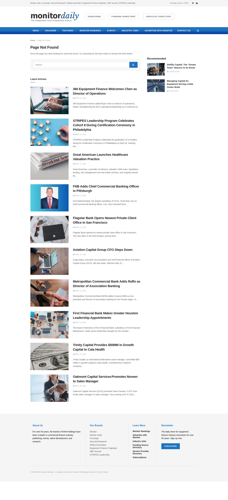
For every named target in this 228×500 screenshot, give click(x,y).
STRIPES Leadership (127, 3)
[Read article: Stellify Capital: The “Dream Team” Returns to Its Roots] (156, 69)
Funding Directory (124, 16)
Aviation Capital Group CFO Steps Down (103, 250)
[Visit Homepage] (54, 17)
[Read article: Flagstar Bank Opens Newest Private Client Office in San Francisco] (49, 229)
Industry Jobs (130, 30)
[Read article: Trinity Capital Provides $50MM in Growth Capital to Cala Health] (49, 356)
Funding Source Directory (140, 446)
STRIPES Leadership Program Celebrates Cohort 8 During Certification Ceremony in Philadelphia (104, 125)
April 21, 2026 (79, 98)
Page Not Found (43, 40)
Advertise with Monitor (159, 30)
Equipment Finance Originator (94, 3)
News (36, 30)
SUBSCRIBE (170, 446)
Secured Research (58, 3)
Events (111, 30)
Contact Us (183, 30)
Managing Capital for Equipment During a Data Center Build (180, 84)
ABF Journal (112, 3)
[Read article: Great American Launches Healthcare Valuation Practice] (49, 166)
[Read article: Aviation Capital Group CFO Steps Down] (49, 261)
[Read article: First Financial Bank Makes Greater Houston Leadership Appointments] (49, 324)
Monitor (93, 432)
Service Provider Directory (141, 452)
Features (67, 30)
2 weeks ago (173, 71)
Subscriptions (139, 457)
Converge (46, 3)
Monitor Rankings (90, 30)
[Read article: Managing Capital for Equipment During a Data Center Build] (156, 85)
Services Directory (158, 16)
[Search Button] (198, 30)
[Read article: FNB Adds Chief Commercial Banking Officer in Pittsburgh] (49, 198)
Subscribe (94, 16)
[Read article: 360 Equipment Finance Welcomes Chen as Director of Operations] (49, 100)
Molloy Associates (74, 3)
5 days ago (172, 91)
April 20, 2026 (79, 386)
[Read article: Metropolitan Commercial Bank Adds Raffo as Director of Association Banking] (49, 293)
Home (32, 40)
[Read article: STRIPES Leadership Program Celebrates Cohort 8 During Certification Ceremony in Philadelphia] (49, 132)
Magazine (50, 30)
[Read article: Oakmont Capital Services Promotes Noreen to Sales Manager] (49, 388)
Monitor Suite (35, 3)
